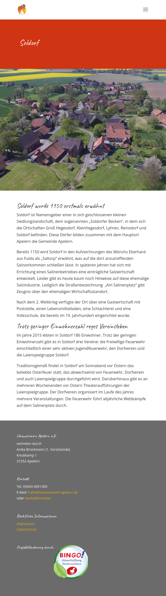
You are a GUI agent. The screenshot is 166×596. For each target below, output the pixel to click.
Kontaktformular (38, 498)
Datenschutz (26, 529)
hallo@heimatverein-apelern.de (53, 492)
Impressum (26, 523)
